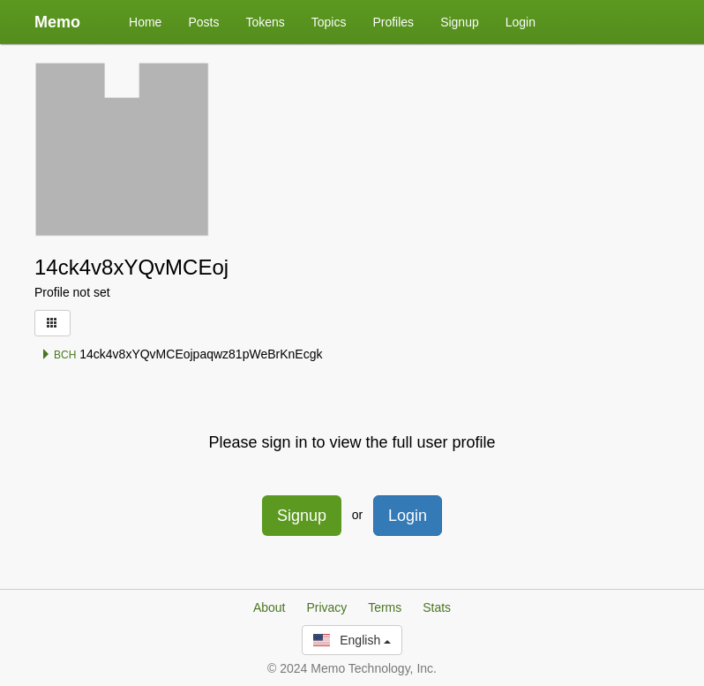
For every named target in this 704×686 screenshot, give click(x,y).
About (269, 607)
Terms (384, 607)
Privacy (326, 607)
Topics (329, 22)
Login (520, 22)
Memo (57, 22)
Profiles (393, 22)
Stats (437, 607)
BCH (59, 355)
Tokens (264, 22)
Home (145, 22)
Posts (203, 22)
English (352, 640)
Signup (459, 22)
